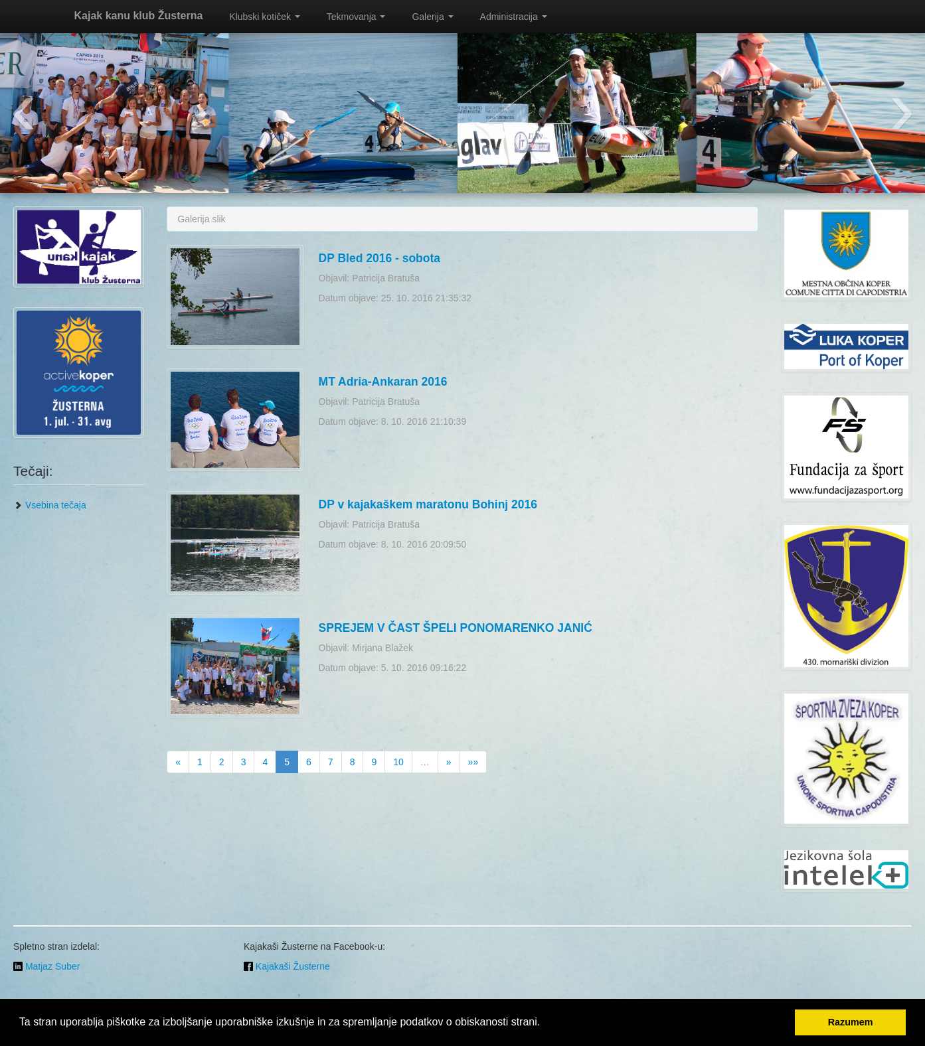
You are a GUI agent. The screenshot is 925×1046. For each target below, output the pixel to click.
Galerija (432, 16)
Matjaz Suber (46, 966)
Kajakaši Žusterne (287, 966)
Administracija (513, 16)
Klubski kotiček (264, 16)
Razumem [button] (850, 1022)
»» (473, 762)
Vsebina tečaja (49, 505)
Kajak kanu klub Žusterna (138, 15)
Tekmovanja (356, 16)
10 (398, 762)
